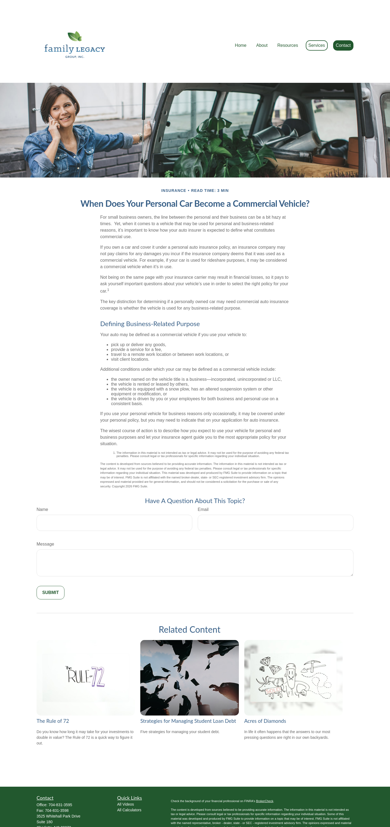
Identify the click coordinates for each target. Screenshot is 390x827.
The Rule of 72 (53, 697)
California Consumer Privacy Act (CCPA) (307, 811)
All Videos (125, 780)
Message (45, 519)
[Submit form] (50, 568)
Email (203, 485)
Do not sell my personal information (271, 816)
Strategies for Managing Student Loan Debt (188, 697)
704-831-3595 (60, 780)
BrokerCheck (264, 776)
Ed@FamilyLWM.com (55, 808)
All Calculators (129, 785)
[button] (241, 29)
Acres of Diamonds (265, 697)
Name (42, 485)
